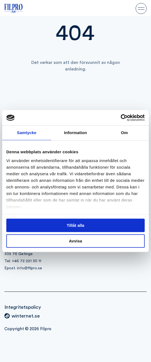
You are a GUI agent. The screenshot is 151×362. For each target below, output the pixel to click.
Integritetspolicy (22, 307)
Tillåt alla (75, 225)
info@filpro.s (28, 268)
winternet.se (26, 315)
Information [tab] (75, 132)
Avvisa (75, 241)
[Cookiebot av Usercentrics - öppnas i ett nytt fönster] (121, 117)
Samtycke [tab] (27, 132)
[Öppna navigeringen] (141, 8)
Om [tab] (124, 132)
